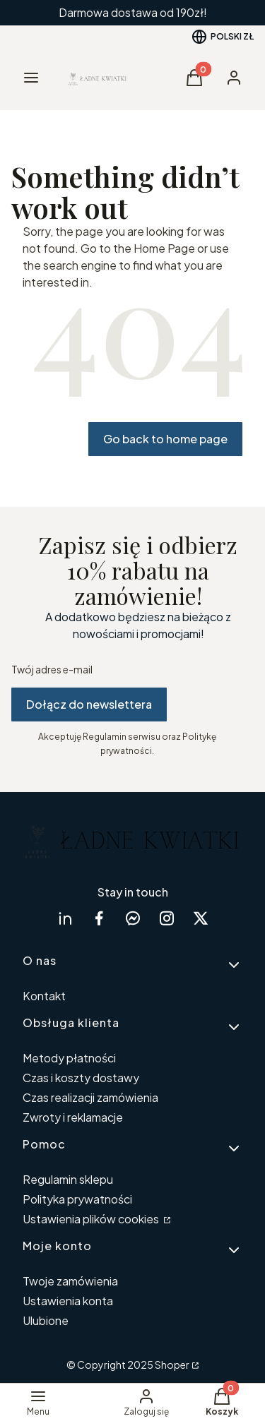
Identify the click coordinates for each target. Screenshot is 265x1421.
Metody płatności (69, 1057)
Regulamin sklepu (68, 1179)
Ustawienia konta (68, 1300)
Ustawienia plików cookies (92, 1218)
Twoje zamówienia (70, 1280)
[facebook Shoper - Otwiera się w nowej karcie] (98, 918)
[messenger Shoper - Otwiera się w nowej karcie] (132, 918)
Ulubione (46, 1320)
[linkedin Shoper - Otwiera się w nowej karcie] (65, 918)
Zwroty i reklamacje (73, 1117)
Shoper (172, 1364)
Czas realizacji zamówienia (90, 1097)
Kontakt (44, 995)
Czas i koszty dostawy (81, 1077)
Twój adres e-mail (52, 669)
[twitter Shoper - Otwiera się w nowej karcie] (200, 918)
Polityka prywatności (77, 1199)
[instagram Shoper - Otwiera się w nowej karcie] (166, 918)
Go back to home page (165, 438)
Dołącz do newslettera (89, 704)
